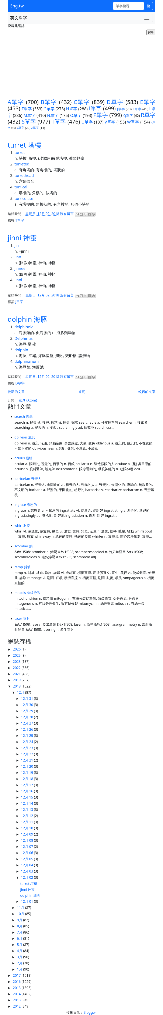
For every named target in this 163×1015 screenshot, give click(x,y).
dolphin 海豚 (27, 319)
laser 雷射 (22, 618)
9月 (20, 920)
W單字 (133, 122)
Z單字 (35, 128)
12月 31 (27, 698)
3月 (20, 957)
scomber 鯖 (23, 546)
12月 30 (27, 704)
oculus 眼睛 (23, 458)
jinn (17, 256)
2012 (17, 1006)
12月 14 (27, 803)
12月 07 (27, 846)
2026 (17, 649)
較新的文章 (16, 391)
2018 (17, 686)
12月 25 (27, 735)
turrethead (24, 175)
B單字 (49, 102)
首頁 (81, 391)
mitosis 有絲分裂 (27, 592)
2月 (20, 963)
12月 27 (27, 723)
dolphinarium (26, 361)
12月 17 (27, 785)
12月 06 (27, 852)
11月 (21, 907)
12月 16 (27, 791)
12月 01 (27, 901)
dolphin (21, 349)
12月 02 (27, 877)
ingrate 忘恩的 (25, 504)
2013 (17, 1000)
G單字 (49, 109)
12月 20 (27, 766)
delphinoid (24, 326)
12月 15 (27, 797)
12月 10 (27, 828)
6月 (20, 938)
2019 (17, 680)
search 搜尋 (23, 416)
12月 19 (27, 772)
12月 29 (27, 711)
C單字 (82, 102)
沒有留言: (67, 214)
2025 (17, 655)
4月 (20, 950)
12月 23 (27, 748)
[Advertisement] (81, 67)
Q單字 (128, 115)
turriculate (23, 198)
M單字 (29, 115)
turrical (20, 186)
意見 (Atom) (28, 400)
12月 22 (27, 754)
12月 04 (27, 865)
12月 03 (27, 871)
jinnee (19, 268)
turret (19, 152)
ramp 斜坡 (22, 567)
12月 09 (27, 834)
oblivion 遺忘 (24, 437)
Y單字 (20, 128)
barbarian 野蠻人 (27, 478)
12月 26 (27, 729)
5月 (20, 944)
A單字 (16, 102)
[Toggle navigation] (147, 18)
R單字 (148, 115)
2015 (17, 987)
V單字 (110, 122)
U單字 (87, 122)
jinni (18, 279)
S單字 (29, 121)
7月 (20, 932)
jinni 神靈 (22, 237)
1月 (20, 969)
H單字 (71, 109)
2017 (17, 975)
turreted (21, 164)
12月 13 (27, 809)
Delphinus (23, 338)
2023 (17, 661)
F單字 (27, 109)
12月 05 (27, 859)
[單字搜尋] (128, 6)
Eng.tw (17, 6)
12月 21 (27, 760)
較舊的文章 (146, 391)
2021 (17, 674)
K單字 (137, 109)
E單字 (147, 102)
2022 (17, 667)
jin (16, 245)
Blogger (89, 1012)
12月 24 (27, 741)
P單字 (100, 115)
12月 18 (27, 778)
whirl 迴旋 (22, 525)
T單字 (59, 121)
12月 (21, 692)
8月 (20, 926)
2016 (17, 981)
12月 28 (27, 717)
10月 (21, 913)
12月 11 (27, 822)
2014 (17, 994)
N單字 (53, 115)
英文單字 (18, 18)
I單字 (95, 108)
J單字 (121, 109)
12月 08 (27, 840)
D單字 (115, 102)
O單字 (76, 115)
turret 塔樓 (24, 144)
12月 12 (27, 815)
